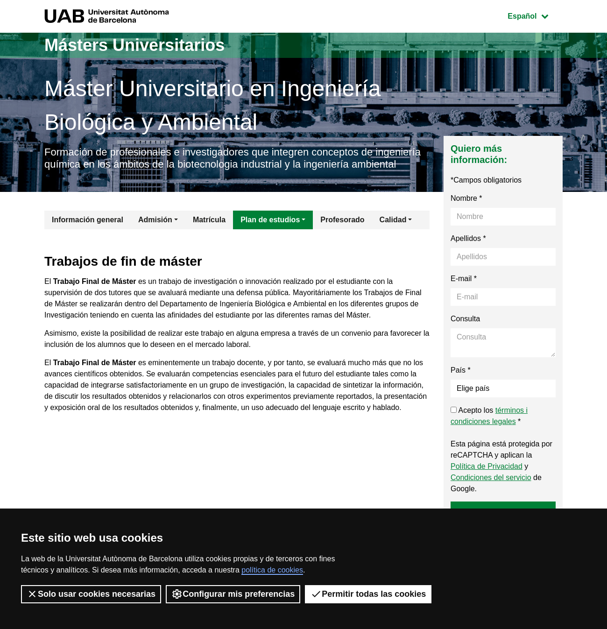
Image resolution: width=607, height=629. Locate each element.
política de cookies (272, 570)
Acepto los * (489, 415)
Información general (87, 220)
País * (461, 370)
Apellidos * (468, 238)
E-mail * (464, 279)
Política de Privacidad (486, 466)
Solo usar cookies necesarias (91, 594)
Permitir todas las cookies (368, 594)
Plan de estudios (270, 220)
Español (535, 15)
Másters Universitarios (134, 45)
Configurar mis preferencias (233, 594)
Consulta (465, 319)
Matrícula (209, 220)
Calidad (393, 220)
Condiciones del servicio (491, 477)
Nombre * (466, 198)
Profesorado (342, 220)
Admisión (155, 220)
